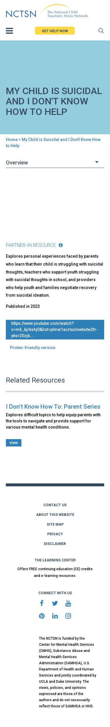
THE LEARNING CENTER (55, 560)
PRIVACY (55, 534)
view (13, 442)
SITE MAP (55, 524)
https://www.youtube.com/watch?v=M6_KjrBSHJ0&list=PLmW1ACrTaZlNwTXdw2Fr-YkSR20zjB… (54, 329)
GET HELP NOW (55, 31)
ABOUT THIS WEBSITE (55, 515)
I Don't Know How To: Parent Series (53, 406)
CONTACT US (55, 505)
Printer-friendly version (32, 347)
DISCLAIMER (55, 544)
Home (12, 139)
